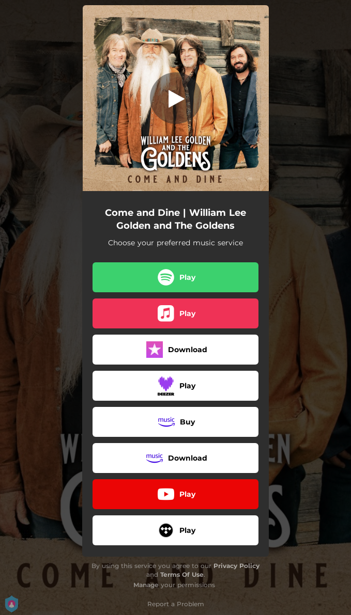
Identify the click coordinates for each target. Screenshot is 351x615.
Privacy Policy (236, 566)
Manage (146, 585)
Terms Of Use (182, 574)
